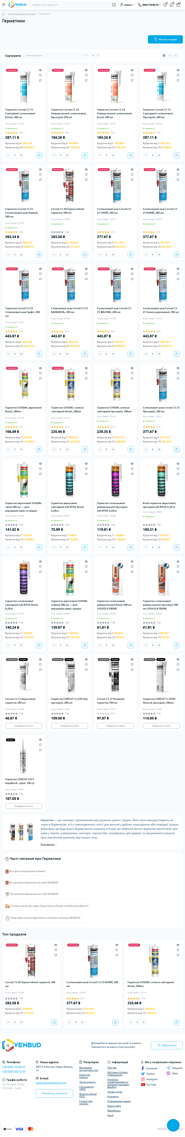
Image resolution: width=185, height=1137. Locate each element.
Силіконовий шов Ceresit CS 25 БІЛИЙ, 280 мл (160, 210)
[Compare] (40, 80)
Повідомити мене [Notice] (23, 726)
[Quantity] (14, 155)
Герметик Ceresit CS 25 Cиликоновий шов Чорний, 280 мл (21, 212)
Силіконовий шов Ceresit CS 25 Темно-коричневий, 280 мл (161, 310)
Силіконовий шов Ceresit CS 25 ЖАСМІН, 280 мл (114, 310)
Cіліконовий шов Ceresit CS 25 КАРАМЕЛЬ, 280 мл (69, 310)
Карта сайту (114, 1105)
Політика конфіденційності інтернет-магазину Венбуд (118, 1083)
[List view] (170, 55)
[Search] (114, 5)
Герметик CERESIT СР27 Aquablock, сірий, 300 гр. (20, 781)
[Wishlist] (40, 75)
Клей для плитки (84, 1076)
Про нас (112, 1067)
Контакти (112, 1096)
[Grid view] (164, 55)
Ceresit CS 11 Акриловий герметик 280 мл (20, 700)
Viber (172, 1073)
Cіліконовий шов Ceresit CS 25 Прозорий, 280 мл (161, 409)
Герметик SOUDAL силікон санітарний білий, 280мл (67, 409)
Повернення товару (119, 1101)
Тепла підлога (87, 1082)
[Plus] (21, 155)
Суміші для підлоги (85, 1102)
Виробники (114, 1110)
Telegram (174, 1068)
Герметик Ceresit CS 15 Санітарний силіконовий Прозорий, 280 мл (158, 113)
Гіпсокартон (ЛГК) (86, 1088)
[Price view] (175, 55)
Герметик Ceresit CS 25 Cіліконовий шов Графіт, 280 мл (22, 312)
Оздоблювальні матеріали (21, 14)
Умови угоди (114, 1091)
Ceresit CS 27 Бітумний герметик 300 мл (110, 700)
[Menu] (4, 4)
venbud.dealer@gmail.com (51, 1082)
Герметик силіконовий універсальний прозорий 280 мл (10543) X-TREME (160, 605)
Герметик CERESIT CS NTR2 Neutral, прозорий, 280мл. (159, 700)
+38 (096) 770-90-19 (13, 1066)
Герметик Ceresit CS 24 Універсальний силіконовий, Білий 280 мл (114, 113)
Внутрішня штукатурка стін (88, 1069)
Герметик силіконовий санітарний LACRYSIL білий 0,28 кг (21, 605)
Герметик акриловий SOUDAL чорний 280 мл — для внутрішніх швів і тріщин (69, 605)
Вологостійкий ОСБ (88, 1095)
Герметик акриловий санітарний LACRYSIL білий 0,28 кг (67, 507)
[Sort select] (55, 55)
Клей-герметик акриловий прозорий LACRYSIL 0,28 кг (159, 505)
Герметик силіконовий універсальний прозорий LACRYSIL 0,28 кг (112, 507)
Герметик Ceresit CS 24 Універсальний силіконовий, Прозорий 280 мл (69, 113)
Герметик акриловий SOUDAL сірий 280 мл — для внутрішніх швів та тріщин (23, 507)
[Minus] (8, 155)
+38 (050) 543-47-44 (13, 1071)
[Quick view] (40, 69)
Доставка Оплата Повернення (117, 1073)
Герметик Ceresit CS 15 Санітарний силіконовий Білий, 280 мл (20, 113)
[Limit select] (95, 55)
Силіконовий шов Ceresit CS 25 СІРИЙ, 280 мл (114, 210)
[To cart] (39, 155)
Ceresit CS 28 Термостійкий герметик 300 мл (67, 210)
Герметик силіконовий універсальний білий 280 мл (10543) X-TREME (114, 605)
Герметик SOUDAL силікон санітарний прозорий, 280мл (114, 409)
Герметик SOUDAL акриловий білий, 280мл (23, 409)
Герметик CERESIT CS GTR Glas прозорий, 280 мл (69, 700)
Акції (110, 1115)
